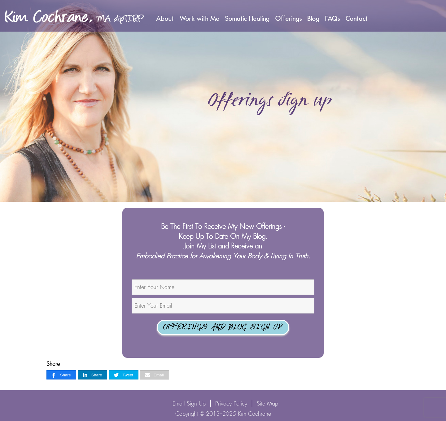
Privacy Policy (231, 403)
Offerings (288, 18)
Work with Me (200, 18)
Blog (314, 18)
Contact (357, 18)
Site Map (267, 403)
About (165, 18)
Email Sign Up (189, 403)
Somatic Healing (247, 18)
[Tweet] (123, 375)
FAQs (332, 18)
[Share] (61, 375)
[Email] (154, 375)
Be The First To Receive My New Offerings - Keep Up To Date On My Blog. (223, 241)
